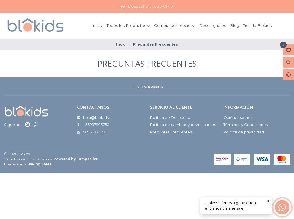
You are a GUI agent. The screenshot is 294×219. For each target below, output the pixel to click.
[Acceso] (288, 74)
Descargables (212, 25)
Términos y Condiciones (245, 124)
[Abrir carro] (288, 49)
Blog (234, 25)
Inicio (121, 44)
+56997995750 (93, 124)
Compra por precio (174, 25)
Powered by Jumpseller (75, 159)
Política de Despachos (171, 117)
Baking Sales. (39, 164)
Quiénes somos (237, 117)
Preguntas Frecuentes (171, 132)
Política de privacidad (243, 132)
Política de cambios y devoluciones (183, 124)
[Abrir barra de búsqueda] (288, 62)
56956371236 (91, 132)
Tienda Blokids (257, 25)
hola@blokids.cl (95, 117)
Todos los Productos (128, 25)
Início (97, 25)
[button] (147, 87)
